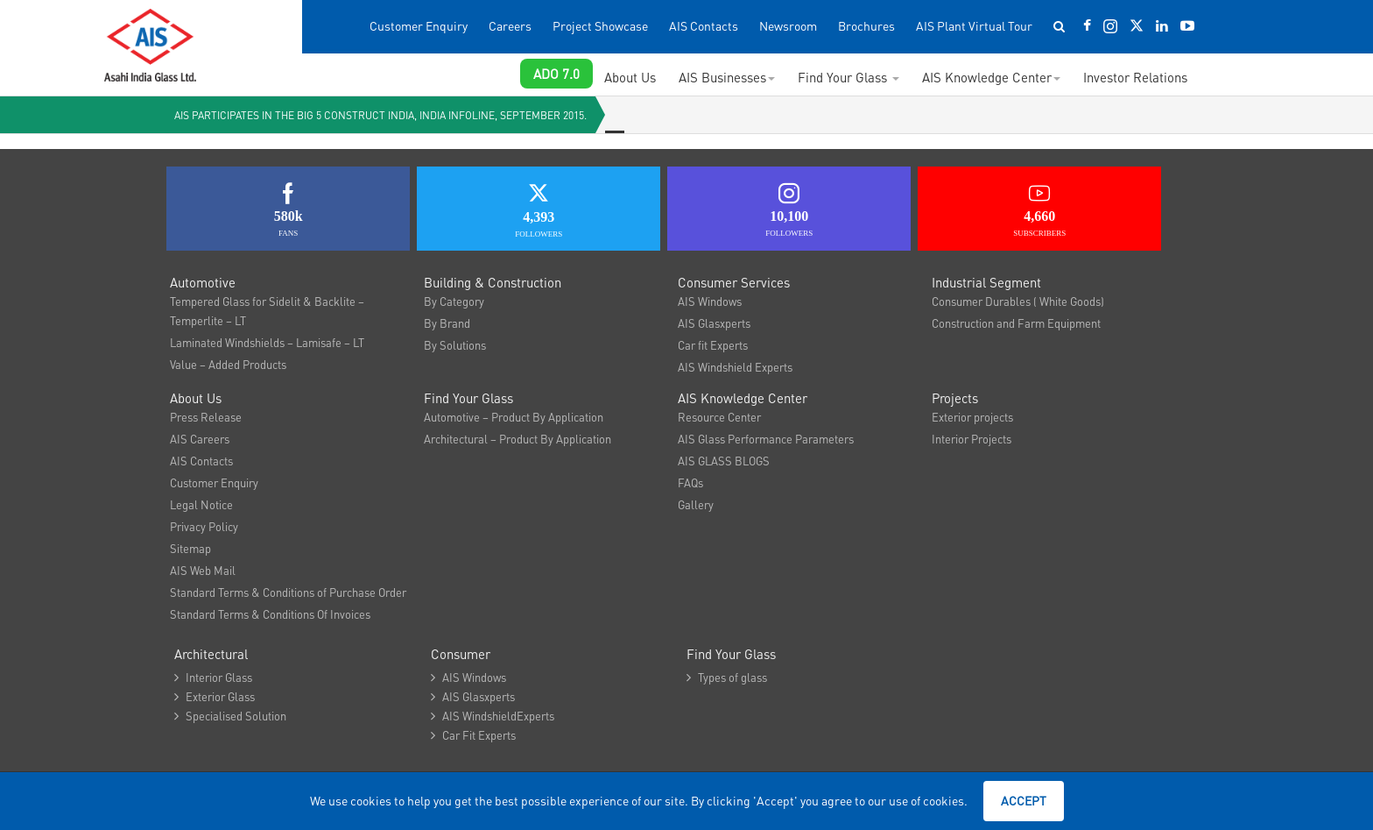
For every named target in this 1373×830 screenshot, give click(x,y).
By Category (454, 301)
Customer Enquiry (419, 26)
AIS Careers (199, 438)
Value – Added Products (228, 364)
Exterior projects (972, 416)
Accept (1023, 800)
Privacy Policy (204, 526)
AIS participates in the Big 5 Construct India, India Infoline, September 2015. (380, 115)
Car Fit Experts (473, 734)
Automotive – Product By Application (513, 416)
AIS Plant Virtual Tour (974, 26)
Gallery (696, 504)
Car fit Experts (713, 344)
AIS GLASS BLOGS (724, 460)
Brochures (866, 26)
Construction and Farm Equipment (1016, 323)
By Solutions (455, 344)
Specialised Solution (230, 715)
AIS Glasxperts (714, 323)
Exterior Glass (214, 696)
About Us (630, 77)
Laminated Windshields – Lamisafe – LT (267, 342)
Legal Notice (201, 504)
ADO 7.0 (556, 73)
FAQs (690, 482)
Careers (510, 26)
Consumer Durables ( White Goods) (1018, 301)
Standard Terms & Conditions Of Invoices (270, 614)
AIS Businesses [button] (727, 77)
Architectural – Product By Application (517, 438)
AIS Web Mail (203, 570)
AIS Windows (710, 301)
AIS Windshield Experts (735, 366)
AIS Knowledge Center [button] (991, 77)
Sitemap (190, 548)
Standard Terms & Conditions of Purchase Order (288, 592)
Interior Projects (971, 438)
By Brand (447, 323)
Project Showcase (600, 26)
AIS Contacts (703, 26)
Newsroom (788, 26)
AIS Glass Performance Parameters (766, 438)
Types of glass (726, 677)
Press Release (206, 416)
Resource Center (719, 416)
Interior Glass (213, 677)
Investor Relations (1135, 77)
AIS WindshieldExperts (492, 715)
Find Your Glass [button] (848, 77)
